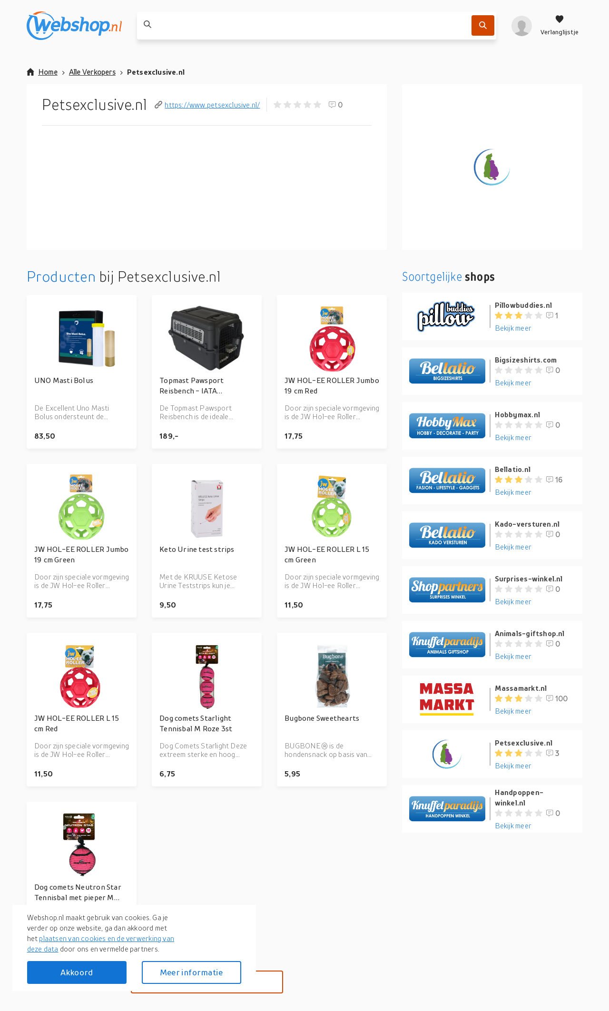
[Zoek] (482, 25)
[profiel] (521, 25)
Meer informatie (191, 972)
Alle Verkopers (92, 72)
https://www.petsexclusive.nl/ (207, 104)
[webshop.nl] (74, 25)
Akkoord (76, 972)
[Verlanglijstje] (559, 25)
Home (42, 72)
